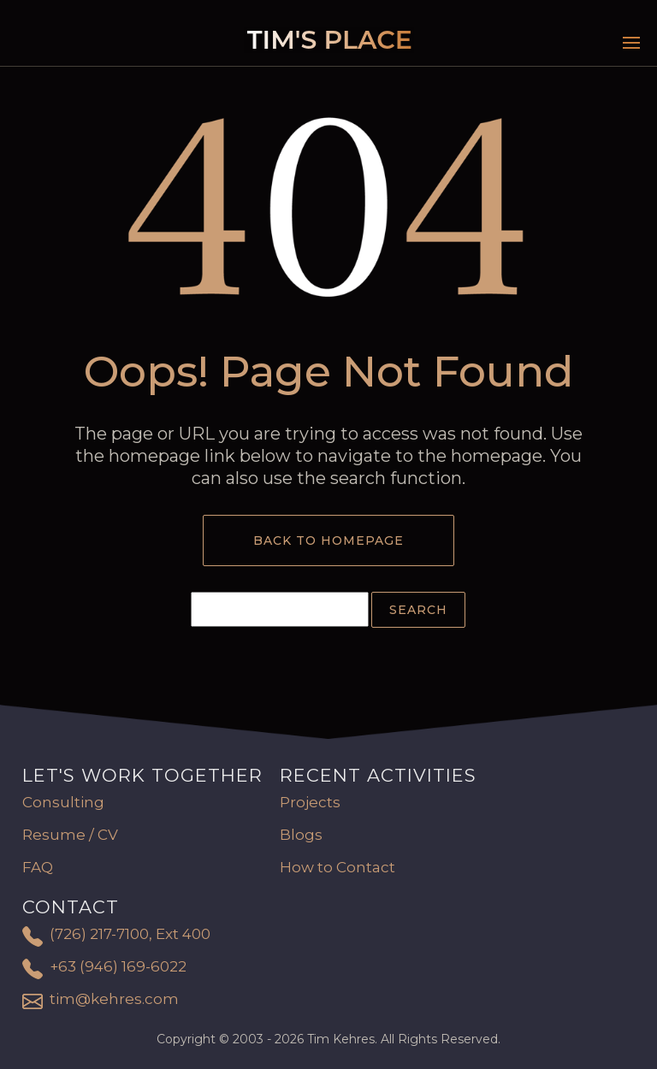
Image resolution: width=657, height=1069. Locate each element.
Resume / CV (70, 834)
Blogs (301, 834)
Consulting (63, 802)
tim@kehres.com (114, 998)
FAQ (37, 867)
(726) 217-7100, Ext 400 (130, 933)
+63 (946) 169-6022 (118, 966)
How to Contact (337, 867)
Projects (310, 802)
